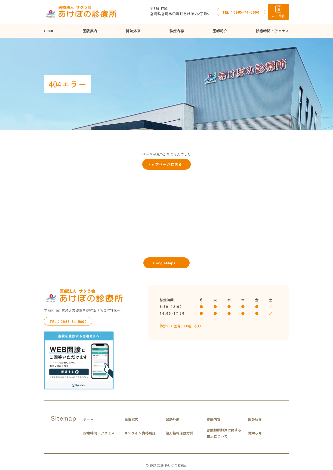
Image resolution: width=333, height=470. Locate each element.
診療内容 (176, 30)
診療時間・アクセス (272, 30)
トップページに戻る (164, 164)
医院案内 (90, 30)
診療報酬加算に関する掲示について (224, 433)
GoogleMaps (164, 262)
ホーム (88, 419)
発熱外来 (133, 30)
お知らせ (255, 433)
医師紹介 (220, 30)
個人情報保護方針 (179, 433)
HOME (49, 30)
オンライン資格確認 (140, 433)
